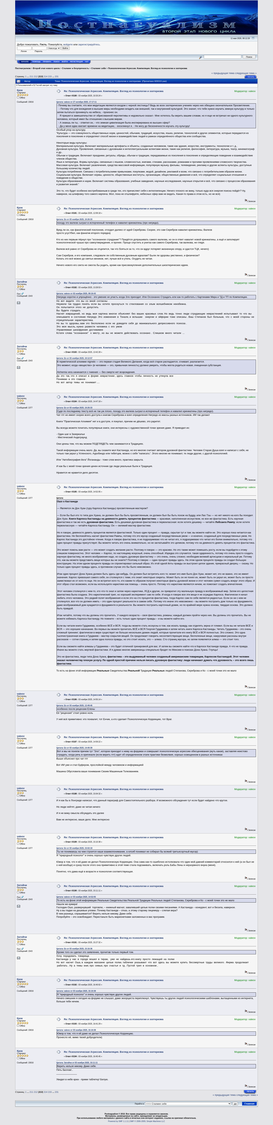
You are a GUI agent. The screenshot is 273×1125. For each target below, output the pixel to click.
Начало (25, 62)
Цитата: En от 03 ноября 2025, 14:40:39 (74, 748)
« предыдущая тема (222, 73)
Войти (65, 62)
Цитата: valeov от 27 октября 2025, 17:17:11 (76, 102)
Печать (251, 77)
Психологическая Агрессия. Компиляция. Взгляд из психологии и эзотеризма (147, 68)
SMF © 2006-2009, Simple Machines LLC (147, 1121)
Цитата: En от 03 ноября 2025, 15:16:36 (74, 949)
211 (31, 76)
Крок (20, 90)
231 (57, 76)
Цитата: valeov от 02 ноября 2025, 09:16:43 (76, 293)
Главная (249, 1103)
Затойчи (22, 281)
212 (36, 76)
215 (50, 76)
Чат (86, 62)
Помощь (36, 62)
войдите (68, 44)
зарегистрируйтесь (89, 44)
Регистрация (76, 62)
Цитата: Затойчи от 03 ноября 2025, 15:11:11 (77, 1063)
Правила (47, 62)
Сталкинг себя (98, 68)
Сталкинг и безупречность (75, 68)
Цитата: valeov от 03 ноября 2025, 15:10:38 (76, 991)
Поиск (56, 62)
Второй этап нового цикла (46, 68)
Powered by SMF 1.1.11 (118, 1121)
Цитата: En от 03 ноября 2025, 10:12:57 (74, 358)
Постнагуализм (23, 68)
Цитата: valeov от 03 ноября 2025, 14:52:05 (76, 897)
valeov (20, 396)
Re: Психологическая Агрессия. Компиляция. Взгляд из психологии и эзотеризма (113, 91)
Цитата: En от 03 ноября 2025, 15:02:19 (74, 848)
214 (46, 76)
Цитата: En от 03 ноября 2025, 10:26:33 (74, 219)
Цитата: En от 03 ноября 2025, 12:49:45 (74, 705)
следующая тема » (246, 73)
